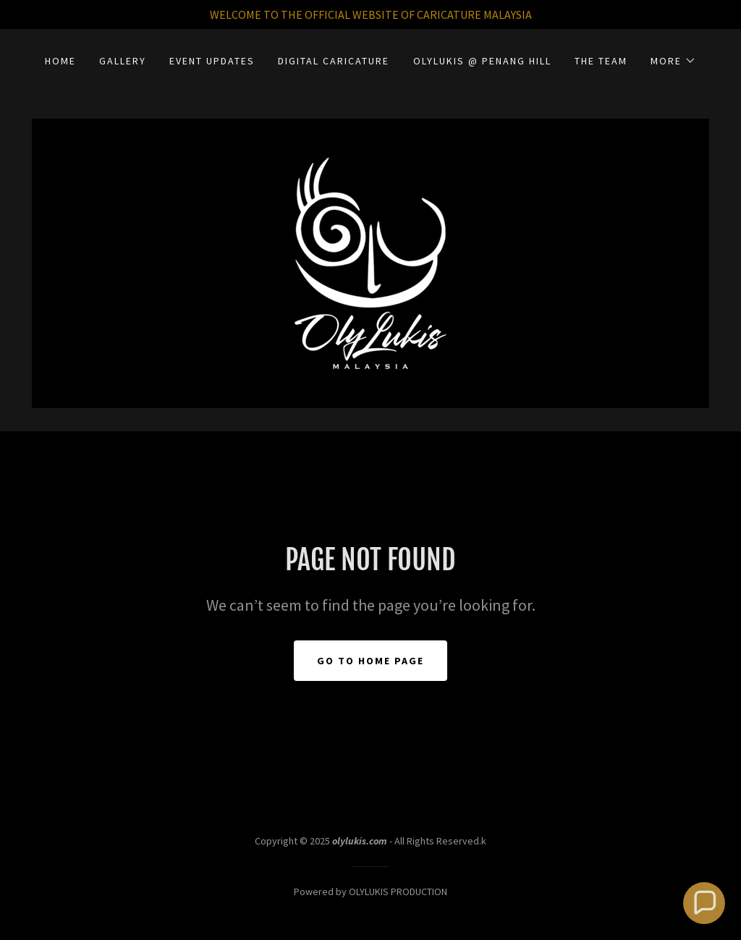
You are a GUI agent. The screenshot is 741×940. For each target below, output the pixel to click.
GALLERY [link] (122, 60)
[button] (673, 60)
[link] (370, 262)
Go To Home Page (370, 660)
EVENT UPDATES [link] (212, 60)
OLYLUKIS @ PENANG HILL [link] (482, 60)
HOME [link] (60, 60)
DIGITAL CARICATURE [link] (333, 60)
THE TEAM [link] (601, 60)
